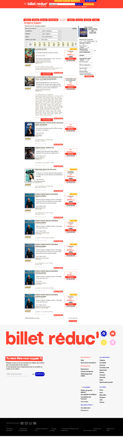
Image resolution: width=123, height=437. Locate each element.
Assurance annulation (88, 363)
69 (47, 308)
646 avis (29, 140)
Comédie (103, 363)
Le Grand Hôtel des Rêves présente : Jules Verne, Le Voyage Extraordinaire (48, 78)
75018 (37, 182)
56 (40, 234)
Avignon (102, 397)
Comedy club (104, 368)
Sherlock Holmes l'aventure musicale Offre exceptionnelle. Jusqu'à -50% (93, 31)
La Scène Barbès (40, 181)
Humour (37, 197)
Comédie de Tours (40, 283)
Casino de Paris (39, 157)
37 (40, 284)
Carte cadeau (75, 1)
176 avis (29, 186)
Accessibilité (87, 430)
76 (40, 209)
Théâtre (37, 50)
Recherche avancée (54, 6)
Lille (101, 400)
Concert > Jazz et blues (40, 148)
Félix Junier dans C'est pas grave (45, 169)
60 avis (28, 66)
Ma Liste (84, 6)
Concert (102, 375)
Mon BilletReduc (90, 1)
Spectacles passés (106, 382)
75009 (37, 159)
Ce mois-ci (84, 410)
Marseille (103, 395)
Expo (101, 380)
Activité (102, 377)
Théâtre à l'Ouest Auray (42, 232)
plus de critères (83, 71)
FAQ (82, 360)
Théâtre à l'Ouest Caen (42, 258)
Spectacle (103, 370)
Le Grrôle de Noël (41, 49)
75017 (37, 136)
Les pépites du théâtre (88, 394)
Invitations (58, 1)
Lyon (101, 392)
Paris (101, 390)
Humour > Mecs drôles (40, 125)
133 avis (29, 89)
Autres (102, 402)
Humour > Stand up (39, 170)
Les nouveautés (65, 6)
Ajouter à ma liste (42, 72)
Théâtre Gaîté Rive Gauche (43, 61)
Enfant (102, 372)
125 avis (29, 211)
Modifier (75, 28)
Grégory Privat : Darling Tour (44, 147)
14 (39, 259)
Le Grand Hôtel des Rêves (42, 89)
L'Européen (38, 135)
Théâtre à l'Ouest (40, 208)
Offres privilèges (88, 4)
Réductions (66, 1)
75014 (37, 63)
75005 (37, 91)
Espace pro (85, 369)
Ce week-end (85, 408)
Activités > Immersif (39, 80)
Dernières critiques (75, 6)
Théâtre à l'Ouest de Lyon (42, 306)
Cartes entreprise (87, 371)
